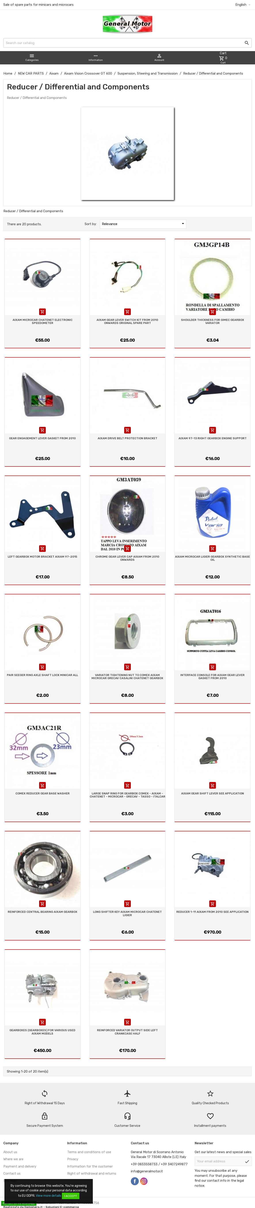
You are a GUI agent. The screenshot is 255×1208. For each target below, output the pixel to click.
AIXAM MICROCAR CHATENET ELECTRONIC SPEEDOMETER (42, 321)
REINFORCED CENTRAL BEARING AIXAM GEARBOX (42, 911)
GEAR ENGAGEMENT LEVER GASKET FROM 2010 (42, 438)
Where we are (13, 1159)
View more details (48, 1196)
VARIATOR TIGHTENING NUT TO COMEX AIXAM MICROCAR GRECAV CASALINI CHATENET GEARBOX (127, 676)
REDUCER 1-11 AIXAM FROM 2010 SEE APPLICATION (212, 911)
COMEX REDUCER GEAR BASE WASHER (42, 793)
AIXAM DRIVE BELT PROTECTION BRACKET (127, 438)
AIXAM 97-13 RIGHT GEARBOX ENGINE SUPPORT (213, 438)
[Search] (127, 43)
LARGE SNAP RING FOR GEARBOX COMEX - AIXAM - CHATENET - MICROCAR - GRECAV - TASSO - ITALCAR (127, 795)
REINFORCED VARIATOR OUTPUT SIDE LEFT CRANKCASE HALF (127, 1032)
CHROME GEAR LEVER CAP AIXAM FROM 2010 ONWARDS (127, 558)
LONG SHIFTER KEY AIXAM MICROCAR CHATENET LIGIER (127, 913)
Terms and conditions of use (89, 1152)
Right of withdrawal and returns (91, 1173)
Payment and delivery (19, 1166)
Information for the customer (90, 1166)
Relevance (144, 223)
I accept (70, 1196)
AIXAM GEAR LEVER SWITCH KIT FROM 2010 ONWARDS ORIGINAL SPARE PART (127, 321)
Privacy (72, 1159)
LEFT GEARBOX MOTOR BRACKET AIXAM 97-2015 (42, 556)
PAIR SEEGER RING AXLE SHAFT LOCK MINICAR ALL (42, 675)
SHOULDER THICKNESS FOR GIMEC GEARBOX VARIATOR (212, 321)
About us (10, 1152)
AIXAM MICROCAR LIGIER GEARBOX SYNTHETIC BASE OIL (212, 558)
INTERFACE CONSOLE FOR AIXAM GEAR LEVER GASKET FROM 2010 (212, 676)
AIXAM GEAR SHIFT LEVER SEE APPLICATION (212, 793)
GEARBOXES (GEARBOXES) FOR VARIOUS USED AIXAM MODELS (42, 1032)
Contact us (12, 1173)
